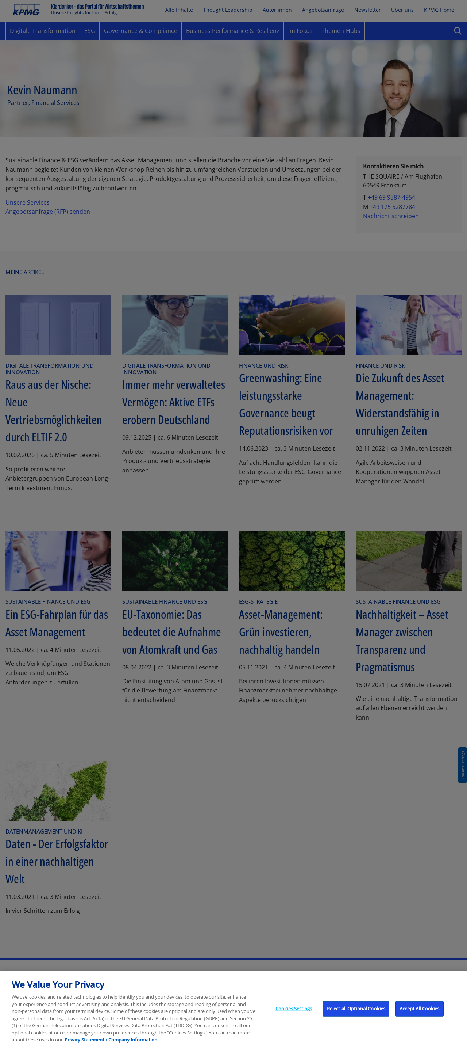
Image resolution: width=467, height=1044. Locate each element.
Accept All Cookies (419, 1018)
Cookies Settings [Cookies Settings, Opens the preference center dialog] (293, 1018)
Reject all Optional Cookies (356, 1018)
